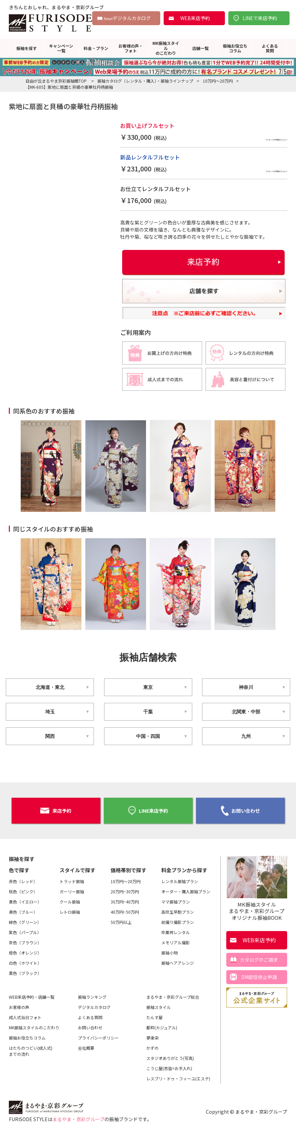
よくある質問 (270, 48)
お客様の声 (19, 1005)
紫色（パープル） (25, 930)
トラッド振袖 (72, 879)
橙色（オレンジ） (25, 950)
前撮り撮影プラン (177, 920)
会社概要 (86, 1046)
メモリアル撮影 (175, 940)
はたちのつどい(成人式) (30, 1049)
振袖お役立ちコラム (235, 48)
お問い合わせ (240, 810)
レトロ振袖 (70, 910)
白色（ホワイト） (25, 961)
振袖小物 (169, 950)
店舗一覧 (200, 48)
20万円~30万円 (125, 889)
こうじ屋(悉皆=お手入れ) (169, 1066)
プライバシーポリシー (98, 1036)
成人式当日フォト (25, 1015)
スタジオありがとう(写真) (170, 1056)
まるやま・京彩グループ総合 (172, 995)
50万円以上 (121, 920)
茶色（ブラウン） (25, 940)
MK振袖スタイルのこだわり (165, 48)
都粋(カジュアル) (161, 1025)
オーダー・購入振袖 (185, 890)
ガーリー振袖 (72, 889)
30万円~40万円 (125, 899)
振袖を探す (26, 48)
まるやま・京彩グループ (78, 1117)
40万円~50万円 (125, 910)
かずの (152, 1046)
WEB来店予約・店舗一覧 (31, 995)
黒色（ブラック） (25, 971)
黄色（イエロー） (25, 899)
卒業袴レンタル (175, 930)
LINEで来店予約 (260, 18)
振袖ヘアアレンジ (177, 961)
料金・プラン (96, 48)
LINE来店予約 (148, 809)
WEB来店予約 (195, 18)
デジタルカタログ (127, 18)
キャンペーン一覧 (61, 48)
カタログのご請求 (259, 957)
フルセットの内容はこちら (254, 138)
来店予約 (56, 809)
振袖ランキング (92, 995)
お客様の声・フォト (130, 48)
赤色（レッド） (23, 879)
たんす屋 (154, 1015)
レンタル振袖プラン (179, 879)
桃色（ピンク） (23, 889)
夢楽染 (152, 1036)
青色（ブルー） (23, 910)
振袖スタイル (158, 1005)
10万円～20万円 (126, 879)
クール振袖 (70, 899)
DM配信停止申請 (259, 974)
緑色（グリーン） (25, 920)
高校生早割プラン (177, 910)
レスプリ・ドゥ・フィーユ (178, 1077)
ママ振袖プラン (175, 899)
